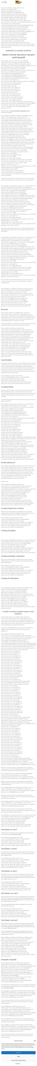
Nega (18, 1056)
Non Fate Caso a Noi (9, 988)
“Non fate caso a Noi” (16, 834)
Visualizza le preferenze (18, 1060)
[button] (35, 1040)
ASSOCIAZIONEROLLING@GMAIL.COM (20, 111)
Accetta (18, 1052)
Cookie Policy (17, 1063)
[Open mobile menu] (4, 2)
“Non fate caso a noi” (12, 928)
